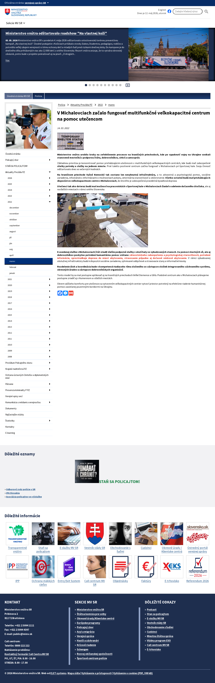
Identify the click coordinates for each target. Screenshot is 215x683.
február (12, 267)
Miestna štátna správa (160, 636)
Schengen (82, 649)
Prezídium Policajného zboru (18, 362)
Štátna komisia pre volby (91, 614)
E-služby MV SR (155, 618)
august (12, 231)
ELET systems (58, 673)
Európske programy (88, 623)
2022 (10, 201)
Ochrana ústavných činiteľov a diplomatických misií (27, 376)
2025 (10, 184)
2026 (10, 178)
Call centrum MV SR (158, 645)
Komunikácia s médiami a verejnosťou (23, 402)
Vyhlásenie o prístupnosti (96, 673)
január (12, 273)
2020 (10, 285)
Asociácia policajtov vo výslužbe (24, 496)
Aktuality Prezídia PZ (15, 172)
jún (10, 243)
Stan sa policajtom (158, 614)
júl (10, 237)
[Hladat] (206, 11)
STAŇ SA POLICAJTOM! (16, 166)
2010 (10, 344)
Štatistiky (9, 420)
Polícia (38, 96)
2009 (10, 350)
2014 (10, 321)
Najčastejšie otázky (14, 414)
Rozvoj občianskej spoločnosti (94, 654)
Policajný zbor (11, 159)
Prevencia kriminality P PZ (17, 390)
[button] (16, 22)
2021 (10, 279)
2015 (10, 315)
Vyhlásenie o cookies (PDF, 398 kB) (133, 673)
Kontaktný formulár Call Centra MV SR (27, 654)
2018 (10, 297)
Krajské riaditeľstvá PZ (16, 368)
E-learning (10, 432)
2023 (10, 195)
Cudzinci (152, 631)
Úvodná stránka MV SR (18, 96)
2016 (10, 309)
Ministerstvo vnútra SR (90, 609)
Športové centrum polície (92, 658)
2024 (10, 190)
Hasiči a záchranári (88, 640)
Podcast (152, 609)
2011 (10, 338)
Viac (7, 60)
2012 (10, 332)
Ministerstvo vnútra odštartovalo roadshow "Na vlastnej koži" (56, 33)
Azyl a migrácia (85, 631)
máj (11, 249)
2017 (10, 303)
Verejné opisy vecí (13, 396)
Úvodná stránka (12, 153)
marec (12, 261)
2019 (10, 291)
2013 (10, 326)
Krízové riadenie (86, 645)
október (13, 219)
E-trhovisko (154, 649)
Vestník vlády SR (156, 623)
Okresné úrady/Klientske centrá (95, 618)
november (14, 213)
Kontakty (9, 426)
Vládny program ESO (159, 640)
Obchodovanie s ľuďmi (160, 627)
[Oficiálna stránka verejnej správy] (37, 3)
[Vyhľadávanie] (187, 11)
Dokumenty (10, 408)
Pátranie (9, 384)
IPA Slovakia (13, 492)
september (14, 225)
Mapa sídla (74, 673)
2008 (10, 356)
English (162, 9)
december (14, 207)
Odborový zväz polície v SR (20, 489)
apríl (11, 255)
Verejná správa (85, 636)
